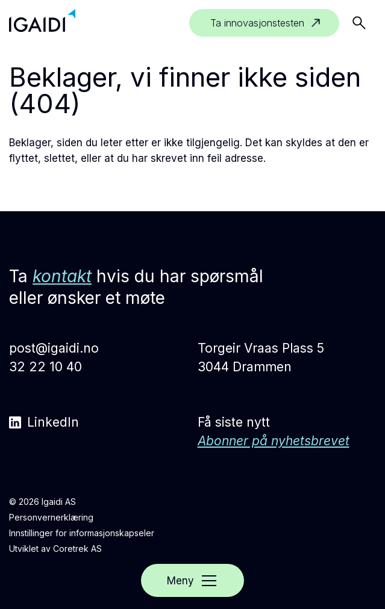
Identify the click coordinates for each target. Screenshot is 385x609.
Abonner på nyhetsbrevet (273, 440)
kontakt (62, 276)
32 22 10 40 (45, 366)
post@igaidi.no (54, 348)
